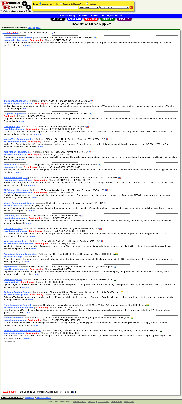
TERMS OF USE (79, 402)
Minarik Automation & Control (19, 203)
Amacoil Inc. (10, 164)
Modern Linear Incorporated (18, 37)
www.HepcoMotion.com (16, 269)
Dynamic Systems (13, 279)
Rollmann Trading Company (18, 292)
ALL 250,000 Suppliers (112, 16)
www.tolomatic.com (14, 129)
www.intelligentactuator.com (18, 103)
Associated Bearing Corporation (20, 254)
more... (28, 45)
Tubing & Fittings (43, 398)
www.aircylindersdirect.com (18, 192)
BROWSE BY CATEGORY (12, 398)
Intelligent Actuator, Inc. (16, 101)
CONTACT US (116, 402)
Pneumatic (29, 398)
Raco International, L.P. (16, 177)
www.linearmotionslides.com (19, 307)
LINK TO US (129, 402)
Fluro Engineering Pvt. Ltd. (17, 305)
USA (29, 28)
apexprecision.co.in (14, 333)
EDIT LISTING (103, 402)
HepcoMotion (10, 266)
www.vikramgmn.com (15, 320)
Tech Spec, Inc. (11, 215)
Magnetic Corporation (15, 113)
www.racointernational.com (18, 180)
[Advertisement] (90, 73)
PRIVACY (91, 402)
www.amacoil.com (13, 167)
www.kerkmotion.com (15, 154)
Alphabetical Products (88, 16)
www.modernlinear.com (16, 40)
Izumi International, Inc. (16, 241)
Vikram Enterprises (13, 317)
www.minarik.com (13, 205)
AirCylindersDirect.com (16, 190)
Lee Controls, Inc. (13, 228)
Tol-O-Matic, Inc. (12, 126)
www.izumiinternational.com (18, 243)
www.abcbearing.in (13, 256)
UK (34, 28)
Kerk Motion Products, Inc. (17, 152)
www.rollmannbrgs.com (16, 294)
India (38, 28)
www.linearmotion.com (15, 231)
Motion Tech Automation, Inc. (19, 139)
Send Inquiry (36, 40)
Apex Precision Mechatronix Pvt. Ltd (22, 330)
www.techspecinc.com (15, 218)
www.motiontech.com (15, 141)
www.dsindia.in (11, 282)
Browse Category (67, 16)
